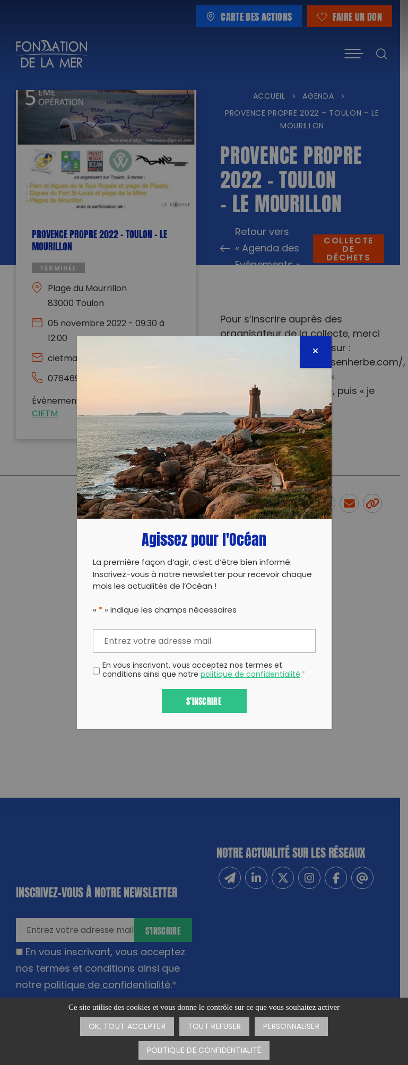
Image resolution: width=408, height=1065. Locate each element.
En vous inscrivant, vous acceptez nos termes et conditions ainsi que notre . (204, 671)
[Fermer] (316, 352)
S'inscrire (204, 700)
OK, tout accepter (127, 1027)
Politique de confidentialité (204, 1051)
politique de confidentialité (250, 675)
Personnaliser (291, 1027)
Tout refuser (214, 1027)
